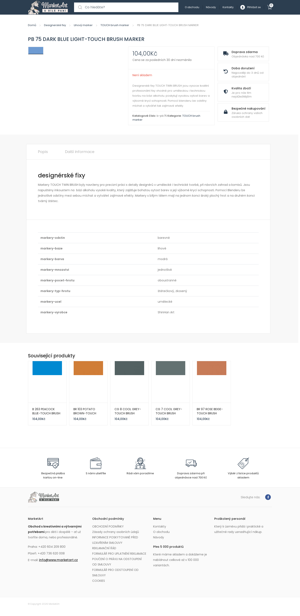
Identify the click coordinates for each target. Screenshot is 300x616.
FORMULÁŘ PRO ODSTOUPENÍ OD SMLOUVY (115, 572)
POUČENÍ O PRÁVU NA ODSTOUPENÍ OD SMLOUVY (117, 562)
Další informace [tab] (79, 151)
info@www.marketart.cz (58, 560)
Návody (211, 7)
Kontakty (228, 7)
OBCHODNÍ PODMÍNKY (108, 526)
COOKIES (98, 581)
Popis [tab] (43, 151)
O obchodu (192, 7)
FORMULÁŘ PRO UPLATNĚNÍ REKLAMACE (119, 553)
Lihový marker (83, 25)
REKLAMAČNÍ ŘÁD (104, 548)
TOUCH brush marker (115, 25)
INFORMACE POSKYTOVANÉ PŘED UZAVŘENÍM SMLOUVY (115, 540)
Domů (32, 25)
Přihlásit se (250, 7)
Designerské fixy (55, 25)
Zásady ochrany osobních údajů (115, 532)
